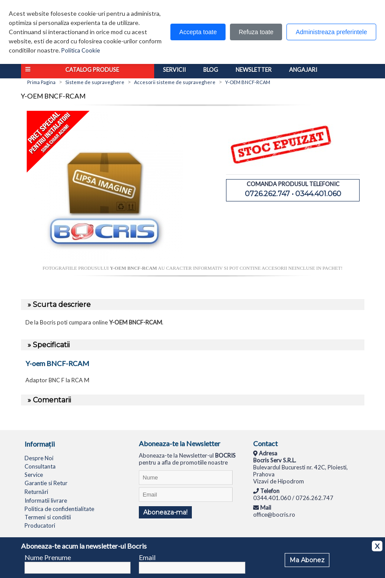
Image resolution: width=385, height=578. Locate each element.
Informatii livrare (46, 500)
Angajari (303, 69)
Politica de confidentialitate (59, 508)
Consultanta (40, 466)
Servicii (174, 69)
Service (34, 474)
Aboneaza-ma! (165, 512)
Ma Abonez (307, 560)
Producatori (40, 525)
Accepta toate (198, 31)
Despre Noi (39, 458)
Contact (265, 443)
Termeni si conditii (48, 517)
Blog (210, 69)
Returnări (36, 491)
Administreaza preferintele (331, 31)
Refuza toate (256, 31)
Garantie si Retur (46, 482)
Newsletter (254, 69)
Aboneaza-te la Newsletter (179, 443)
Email (147, 557)
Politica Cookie (80, 50)
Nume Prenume (48, 557)
